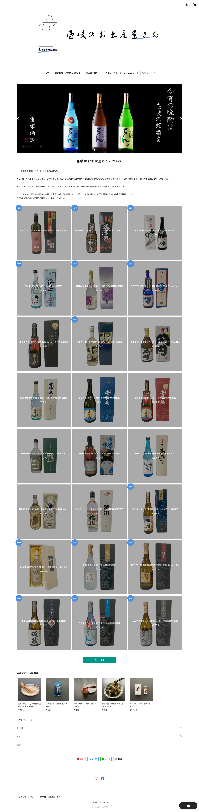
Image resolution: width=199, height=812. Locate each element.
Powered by (99, 807)
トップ (46, 73)
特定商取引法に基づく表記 (50, 797)
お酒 (19, 736)
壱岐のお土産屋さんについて (67, 73)
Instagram (129, 73)
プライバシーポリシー (27, 797)
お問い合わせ (112, 73)
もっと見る (99, 660)
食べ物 (20, 728)
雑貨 (19, 745)
